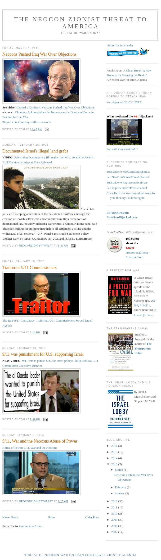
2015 (114, 452)
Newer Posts (10, 517)
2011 (114, 507)
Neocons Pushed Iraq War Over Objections (39, 54)
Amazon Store (134, 257)
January (120, 493)
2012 (114, 501)
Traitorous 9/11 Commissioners (29, 267)
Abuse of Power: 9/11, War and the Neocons (29, 447)
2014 (114, 458)
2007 (114, 532)
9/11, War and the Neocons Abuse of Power (39, 441)
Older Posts (92, 517)
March (119, 469)
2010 (114, 513)
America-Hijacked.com (122, 217)
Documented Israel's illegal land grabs (35, 151)
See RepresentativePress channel (127, 188)
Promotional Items (136, 252)
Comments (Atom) (31, 526)
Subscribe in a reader (120, 45)
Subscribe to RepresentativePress (127, 182)
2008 (114, 526)
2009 (114, 519)
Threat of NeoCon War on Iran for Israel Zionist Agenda (80, 555)
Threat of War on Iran (81, 33)
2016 (114, 446)
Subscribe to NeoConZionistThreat (128, 171)
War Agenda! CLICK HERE (124, 102)
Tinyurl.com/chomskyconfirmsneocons (26, 122)
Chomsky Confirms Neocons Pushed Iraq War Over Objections (55, 107)
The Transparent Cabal (143, 348)
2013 (114, 464)
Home (51, 517)
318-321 (145, 305)
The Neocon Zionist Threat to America (81, 23)
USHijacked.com (118, 213)
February (121, 487)
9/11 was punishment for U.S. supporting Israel (43, 354)
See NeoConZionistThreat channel (128, 177)
